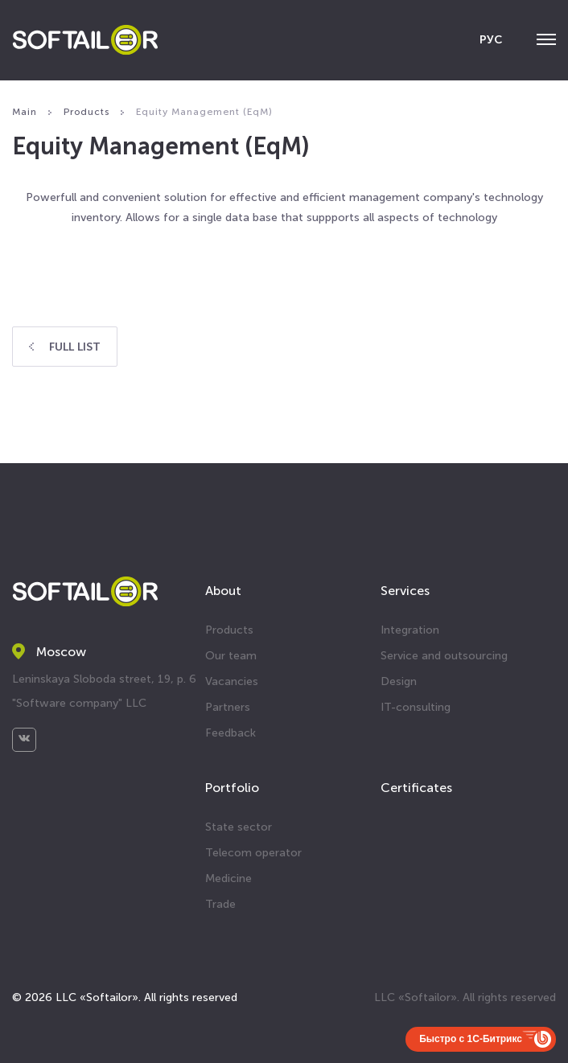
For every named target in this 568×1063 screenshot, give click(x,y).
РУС (491, 40)
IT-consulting (416, 707)
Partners (227, 707)
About (223, 590)
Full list (65, 347)
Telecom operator (253, 853)
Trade (220, 904)
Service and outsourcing (444, 656)
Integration (410, 630)
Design (399, 681)
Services (405, 590)
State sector (238, 827)
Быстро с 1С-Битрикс (470, 1039)
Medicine (228, 878)
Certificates (416, 787)
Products (229, 630)
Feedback (230, 733)
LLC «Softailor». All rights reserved (465, 997)
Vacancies (231, 681)
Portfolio (232, 787)
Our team (231, 656)
